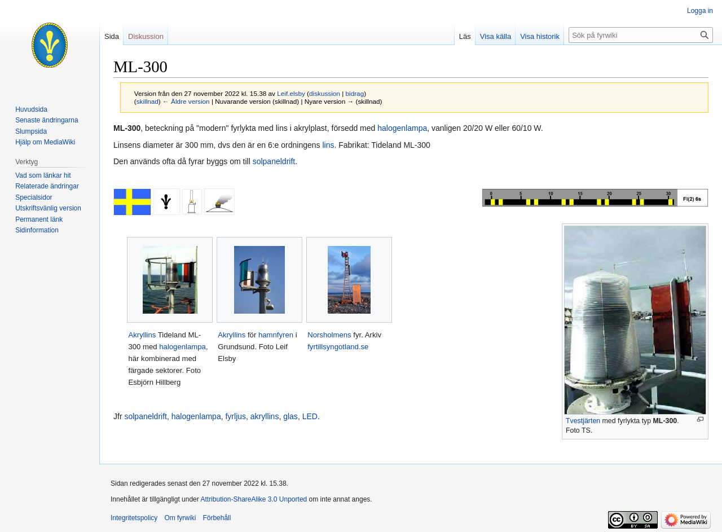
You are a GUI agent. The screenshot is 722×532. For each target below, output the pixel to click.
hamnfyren (275, 335)
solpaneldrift (274, 161)
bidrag (355, 93)
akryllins (264, 416)
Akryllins (142, 335)
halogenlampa (402, 128)
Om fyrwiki (180, 518)
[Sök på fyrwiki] (641, 35)
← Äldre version (186, 101)
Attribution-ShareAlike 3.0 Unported (253, 499)
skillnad (148, 101)
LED (310, 416)
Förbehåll (216, 518)
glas (290, 416)
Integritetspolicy (134, 518)
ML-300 (665, 421)
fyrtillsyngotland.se (337, 346)
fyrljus (235, 416)
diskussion (324, 93)
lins (328, 145)
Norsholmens (329, 335)
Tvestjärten (583, 421)
